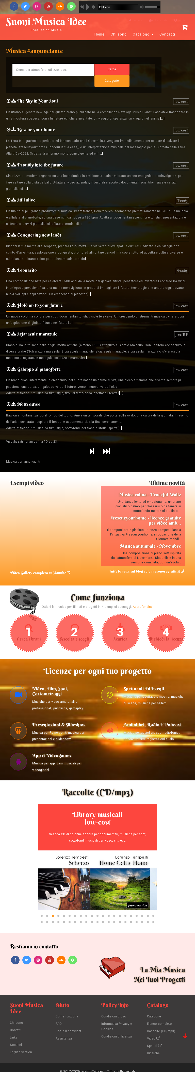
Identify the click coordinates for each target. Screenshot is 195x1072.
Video (153, 1031)
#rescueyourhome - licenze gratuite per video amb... (146, 509)
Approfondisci (143, 596)
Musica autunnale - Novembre (150, 535)
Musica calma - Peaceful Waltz (150, 484)
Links (14, 1030)
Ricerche (153, 1045)
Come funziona (67, 1009)
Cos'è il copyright (69, 1023)
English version (21, 1044)
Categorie (154, 1009)
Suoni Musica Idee (48, 23)
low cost (181, 90)
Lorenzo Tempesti (92, 1063)
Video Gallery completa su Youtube (40, 562)
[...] (162, 107)
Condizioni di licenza (116, 1029)
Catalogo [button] (143, 34)
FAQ (59, 1016)
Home (99, 34)
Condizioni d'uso (113, 1009)
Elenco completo (159, 1016)
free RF (181, 323)
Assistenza (64, 1031)
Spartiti (154, 1038)
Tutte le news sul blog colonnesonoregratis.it (147, 560)
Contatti (167, 34)
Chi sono (119, 34)
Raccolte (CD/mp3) (161, 1023)
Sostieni (16, 1037)
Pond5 (182, 189)
